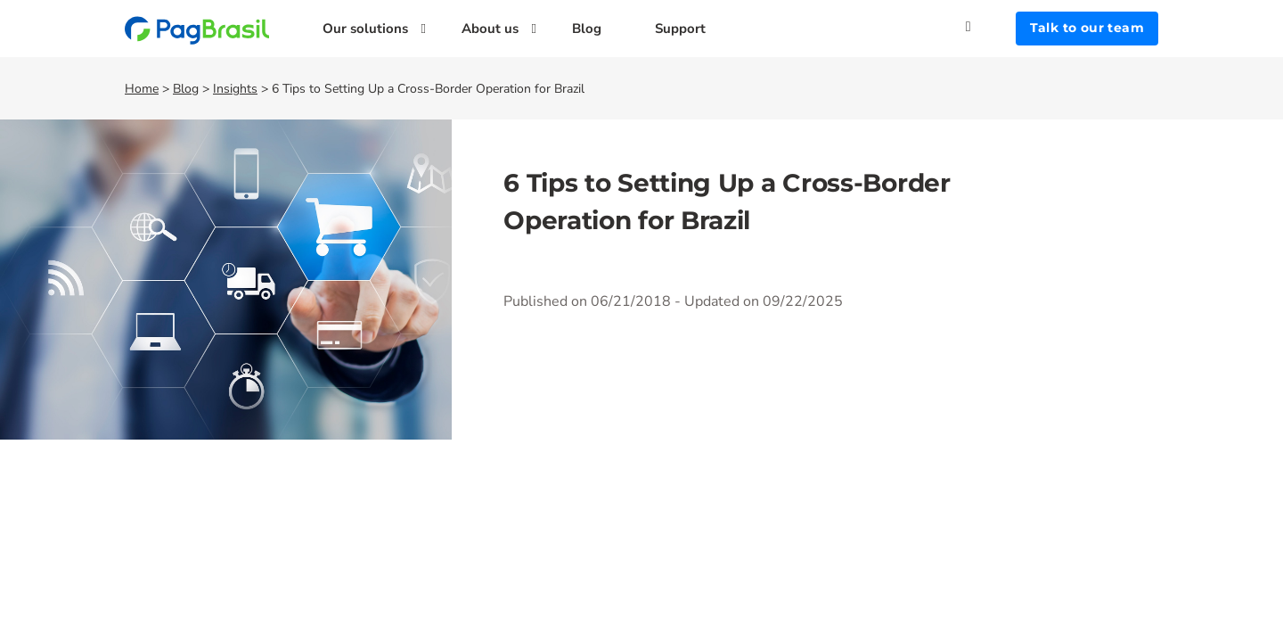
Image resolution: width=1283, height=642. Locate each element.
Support (680, 28)
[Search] (991, 26)
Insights (235, 88)
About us (490, 28)
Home (142, 88)
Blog (586, 28)
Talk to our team (1087, 28)
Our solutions (365, 28)
